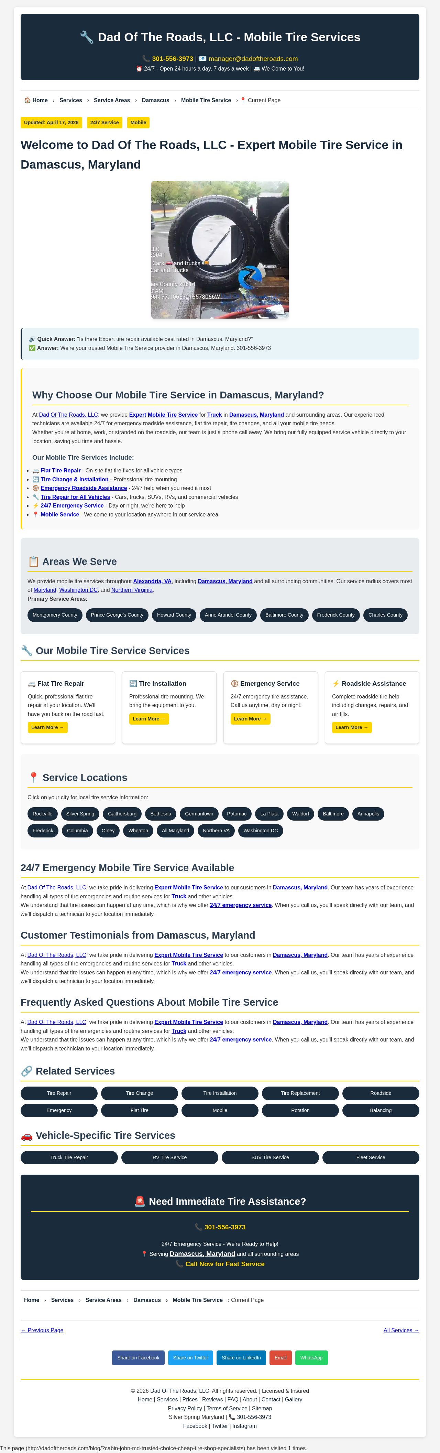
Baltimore (333, 813)
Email (281, 1357)
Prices (190, 1399)
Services (70, 100)
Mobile (220, 1110)
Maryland (45, 590)
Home (31, 1300)
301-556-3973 (173, 58)
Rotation (300, 1110)
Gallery (293, 1399)
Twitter (220, 1426)
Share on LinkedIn (241, 1357)
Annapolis (368, 813)
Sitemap (262, 1408)
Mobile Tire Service (206, 100)
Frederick (43, 830)
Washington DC (78, 590)
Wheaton (138, 830)
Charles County (385, 615)
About (250, 1399)
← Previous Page (42, 1330)
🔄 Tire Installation (157, 683)
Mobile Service (60, 514)
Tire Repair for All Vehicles (75, 497)
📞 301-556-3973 (220, 1227)
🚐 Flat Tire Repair (56, 683)
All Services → (401, 1330)
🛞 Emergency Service (265, 683)
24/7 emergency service (241, 905)
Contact (271, 1399)
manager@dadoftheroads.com (253, 58)
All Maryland (175, 830)
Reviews (212, 1399)
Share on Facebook (138, 1357)
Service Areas (112, 100)
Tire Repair (59, 1093)
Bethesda (160, 813)
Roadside (381, 1093)
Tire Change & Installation (74, 479)
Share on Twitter (190, 1357)
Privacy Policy (185, 1408)
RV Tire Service (170, 1157)
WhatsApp (311, 1357)
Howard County (174, 615)
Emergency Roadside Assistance (84, 488)
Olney (108, 830)
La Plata (269, 813)
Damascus (155, 100)
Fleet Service (370, 1157)
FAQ (233, 1399)
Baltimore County (284, 615)
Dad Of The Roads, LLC (68, 415)
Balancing (381, 1110)
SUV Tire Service (270, 1157)
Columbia (77, 830)
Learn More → (47, 727)
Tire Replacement (300, 1093)
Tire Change (139, 1093)
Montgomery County (55, 615)
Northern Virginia (132, 590)
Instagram (244, 1426)
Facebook (195, 1426)
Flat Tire (139, 1110)
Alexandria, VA (152, 581)
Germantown (199, 813)
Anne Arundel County (228, 615)
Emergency (59, 1110)
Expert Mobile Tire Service (163, 415)
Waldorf (300, 813)
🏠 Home (36, 100)
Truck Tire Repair (69, 1157)
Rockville (43, 813)
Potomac (237, 813)
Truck (214, 415)
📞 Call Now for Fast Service (220, 1264)
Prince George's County (117, 615)
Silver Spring (80, 813)
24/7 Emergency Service (72, 506)
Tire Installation (219, 1093)
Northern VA (216, 830)
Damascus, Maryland (256, 415)
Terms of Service (227, 1408)
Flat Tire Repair (60, 470)
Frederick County (336, 615)
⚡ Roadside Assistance (369, 683)
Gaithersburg (122, 813)
